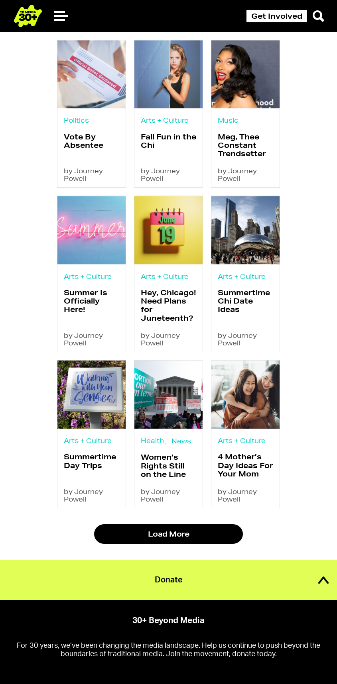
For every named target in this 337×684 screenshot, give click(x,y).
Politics (76, 120)
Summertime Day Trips (90, 460)
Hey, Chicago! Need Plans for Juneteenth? (168, 305)
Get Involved (276, 16)
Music (228, 120)
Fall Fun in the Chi (168, 140)
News (181, 441)
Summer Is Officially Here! (85, 301)
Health (152, 440)
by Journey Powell (83, 174)
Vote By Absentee (83, 140)
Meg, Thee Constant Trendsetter (242, 145)
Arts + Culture (165, 120)
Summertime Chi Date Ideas (244, 301)
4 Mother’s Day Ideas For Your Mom (245, 465)
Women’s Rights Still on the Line (163, 465)
